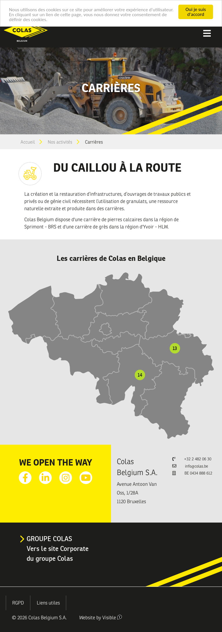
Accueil (28, 142)
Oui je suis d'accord (196, 11)
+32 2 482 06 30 (197, 459)
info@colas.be (196, 466)
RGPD (18, 603)
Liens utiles (48, 603)
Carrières (94, 142)
